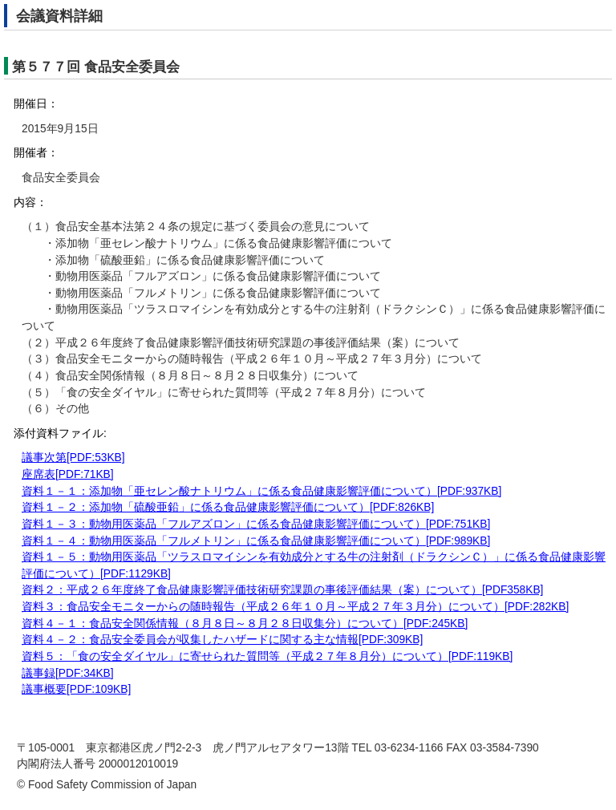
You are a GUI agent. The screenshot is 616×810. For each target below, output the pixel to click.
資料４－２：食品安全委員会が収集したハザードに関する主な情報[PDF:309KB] (222, 640)
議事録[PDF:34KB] (68, 673)
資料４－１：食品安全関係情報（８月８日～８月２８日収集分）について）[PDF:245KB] (245, 624)
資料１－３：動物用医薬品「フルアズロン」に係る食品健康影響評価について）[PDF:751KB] (256, 524)
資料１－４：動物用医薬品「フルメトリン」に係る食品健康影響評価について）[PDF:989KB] (256, 541)
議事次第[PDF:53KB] (73, 458)
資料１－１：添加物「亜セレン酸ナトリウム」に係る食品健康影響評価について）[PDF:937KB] (261, 491)
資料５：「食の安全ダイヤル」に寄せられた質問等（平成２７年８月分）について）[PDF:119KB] (267, 656)
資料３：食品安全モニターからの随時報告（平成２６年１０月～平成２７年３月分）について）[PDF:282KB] (295, 607)
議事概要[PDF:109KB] (76, 689)
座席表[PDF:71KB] (68, 474)
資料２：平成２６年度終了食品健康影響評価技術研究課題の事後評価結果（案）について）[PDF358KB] (282, 590)
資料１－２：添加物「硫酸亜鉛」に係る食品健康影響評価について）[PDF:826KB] (228, 507)
